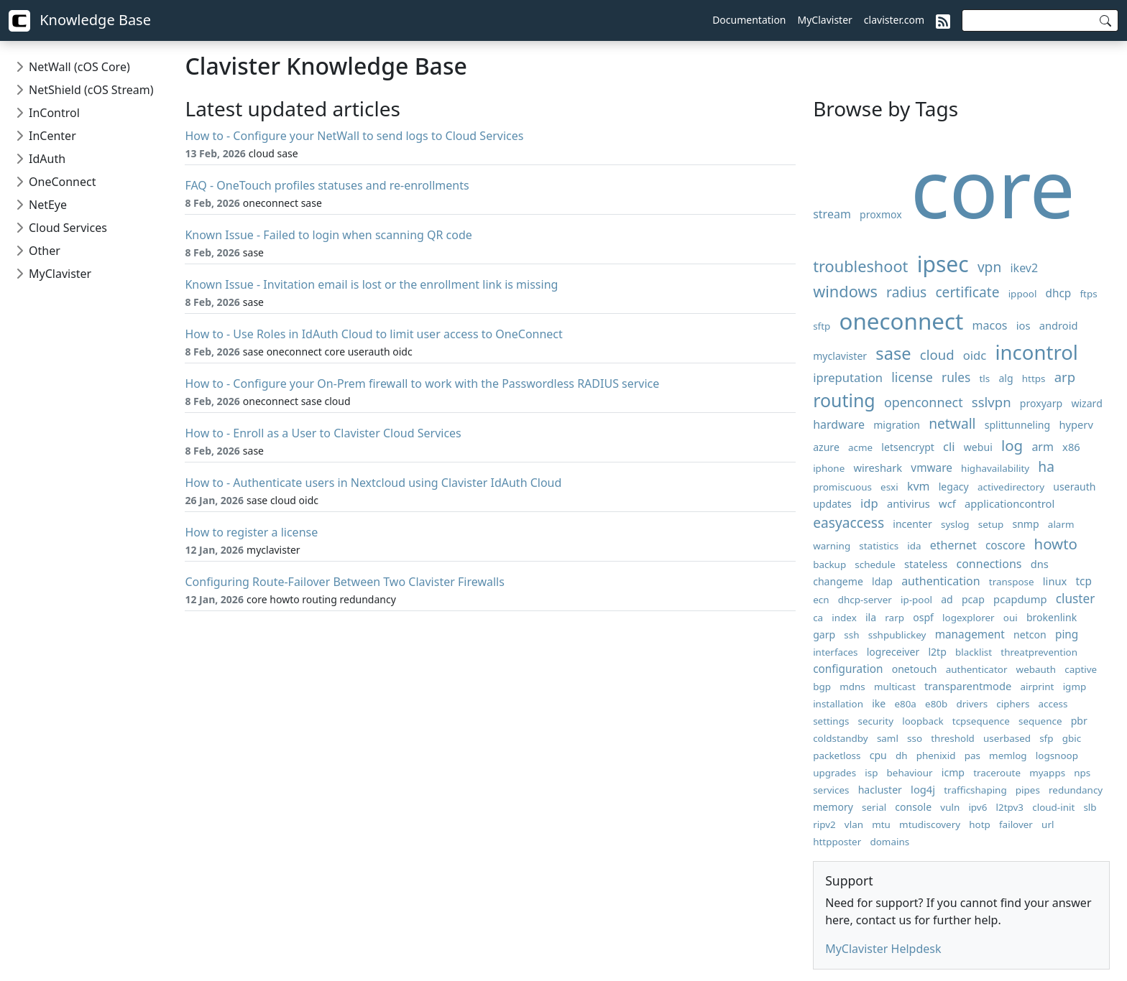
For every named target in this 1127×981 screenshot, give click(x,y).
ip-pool (916, 599)
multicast (895, 686)
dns (1040, 564)
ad (947, 599)
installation (838, 703)
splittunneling (1018, 425)
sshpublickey (897, 634)
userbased (1007, 738)
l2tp (937, 652)
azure (826, 447)
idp (869, 503)
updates (832, 504)
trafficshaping (975, 790)
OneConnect (62, 182)
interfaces (835, 652)
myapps (1047, 772)
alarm (1061, 524)
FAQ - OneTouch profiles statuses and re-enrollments (327, 185)
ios (1023, 325)
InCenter (52, 136)
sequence (1040, 721)
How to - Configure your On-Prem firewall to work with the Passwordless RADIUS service (422, 383)
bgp (822, 686)
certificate (967, 292)
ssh (851, 634)
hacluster (880, 789)
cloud (937, 354)
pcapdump (1019, 599)
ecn (821, 599)
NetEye (48, 205)
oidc (975, 355)
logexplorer (968, 617)
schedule (875, 564)
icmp (953, 772)
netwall (952, 423)
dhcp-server (865, 599)
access (1053, 703)
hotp (979, 824)
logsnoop (1057, 755)
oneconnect (902, 320)
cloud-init (1053, 807)
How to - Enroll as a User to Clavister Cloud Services (323, 433)
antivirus (908, 503)
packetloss (836, 755)
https (1034, 378)
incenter (912, 524)
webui (978, 447)
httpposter (837, 841)
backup (829, 564)
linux (1055, 581)
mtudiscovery (929, 824)
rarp (894, 617)
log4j (923, 789)
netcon (1029, 634)
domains (889, 841)
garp (824, 634)
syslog (955, 524)
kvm (918, 486)
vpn (989, 266)
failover (1016, 824)
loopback (922, 721)
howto (1056, 544)
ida (914, 545)
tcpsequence (981, 721)
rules (956, 377)
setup (990, 524)
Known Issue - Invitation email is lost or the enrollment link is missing (371, 284)
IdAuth (47, 159)
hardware (839, 424)
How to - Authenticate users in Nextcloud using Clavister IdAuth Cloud (373, 482)
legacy (954, 486)
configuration (848, 669)
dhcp (1059, 293)
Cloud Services (68, 228)
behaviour (910, 772)
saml (887, 738)
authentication (940, 581)
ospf (923, 617)
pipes (1028, 790)
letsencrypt (907, 447)
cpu (878, 755)
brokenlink (1051, 617)
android (1058, 325)
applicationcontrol (1009, 503)
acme (860, 447)
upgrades (834, 772)
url (1047, 824)
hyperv (1076, 424)
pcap (973, 599)
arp (1064, 377)
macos (990, 325)
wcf (947, 503)
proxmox (881, 214)
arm (1042, 447)
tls (985, 378)
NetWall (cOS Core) (79, 67)
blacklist (973, 652)
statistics (878, 545)
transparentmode (967, 686)
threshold (953, 738)
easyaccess (848, 522)
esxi (889, 486)
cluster (1075, 598)
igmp (1075, 686)
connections (989, 564)
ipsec (943, 264)
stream (832, 214)
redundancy (1076, 790)
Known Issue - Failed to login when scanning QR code (328, 235)
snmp (1025, 524)
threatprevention (1038, 652)
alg (1005, 378)
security (876, 721)
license (912, 377)
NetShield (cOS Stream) (91, 90)
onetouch (914, 669)
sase (893, 353)
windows (845, 291)
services (831, 790)
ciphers (1012, 703)
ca (818, 617)
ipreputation (848, 377)
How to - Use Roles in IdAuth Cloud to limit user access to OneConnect (373, 334)
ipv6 (977, 807)
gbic (1071, 738)
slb (1089, 807)
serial (874, 807)
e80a (905, 703)
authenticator (977, 669)
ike (879, 703)
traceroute (997, 772)
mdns (852, 686)
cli (949, 446)
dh (902, 755)
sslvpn (991, 402)
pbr (1079, 720)
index (844, 617)
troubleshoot (860, 266)
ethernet (953, 545)
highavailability (995, 468)
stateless (925, 564)
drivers (972, 703)
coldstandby (840, 738)
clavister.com (894, 20)
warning (831, 545)
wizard (1086, 403)
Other (44, 251)
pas (972, 755)
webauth (1036, 669)
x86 (1071, 447)
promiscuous (842, 486)
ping (1066, 634)
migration (896, 425)
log (1012, 445)
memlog (1008, 755)
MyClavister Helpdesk (883, 949)
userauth (1074, 486)
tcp (1084, 581)
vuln (950, 807)
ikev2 (1024, 268)
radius (906, 292)
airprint (1037, 686)
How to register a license (251, 532)
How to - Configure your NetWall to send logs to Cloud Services (354, 136)
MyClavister (825, 20)
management (970, 634)
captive (1080, 669)
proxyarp (1041, 403)
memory (833, 807)
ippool (1022, 293)
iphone (829, 468)
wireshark (877, 467)
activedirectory (1011, 486)
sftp (821, 326)
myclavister (840, 356)
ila (870, 617)
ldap (882, 581)
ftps (1089, 293)
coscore (1005, 545)
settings (831, 721)
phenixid (936, 755)
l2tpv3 (1010, 807)
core (993, 187)
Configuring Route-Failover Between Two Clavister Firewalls (344, 582)
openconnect (923, 402)
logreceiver (893, 652)
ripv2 (824, 824)
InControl (54, 113)
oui (1010, 617)
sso (914, 738)
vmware (931, 467)
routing (844, 400)
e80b (936, 703)
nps (1082, 772)
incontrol (1036, 352)
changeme (838, 581)
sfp (1046, 738)
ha (1046, 466)
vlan (854, 824)
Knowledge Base (80, 21)
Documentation (749, 20)
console (913, 807)
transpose (1011, 581)
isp (871, 772)
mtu (881, 824)
